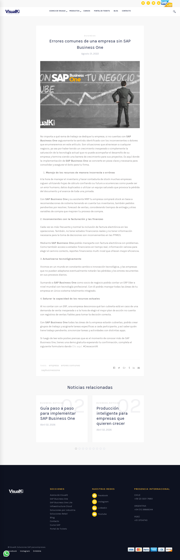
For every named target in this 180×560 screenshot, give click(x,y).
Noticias (58, 403)
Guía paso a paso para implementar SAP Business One (58, 413)
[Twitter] (119, 368)
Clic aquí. (77, 346)
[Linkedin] (134, 368)
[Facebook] (114, 368)
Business (90, 36)
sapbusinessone (50, 370)
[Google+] (124, 368)
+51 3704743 (140, 520)
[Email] (138, 368)
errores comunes (70, 365)
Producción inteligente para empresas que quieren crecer (112, 416)
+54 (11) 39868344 (143, 509)
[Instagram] (25, 551)
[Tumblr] (129, 368)
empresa (54, 365)
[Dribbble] (37, 551)
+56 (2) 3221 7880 (143, 498)
